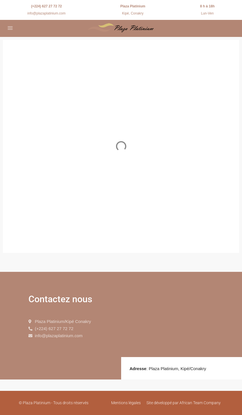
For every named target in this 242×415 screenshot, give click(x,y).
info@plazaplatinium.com (46, 13)
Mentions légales (126, 403)
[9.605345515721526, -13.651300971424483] (181, 314)
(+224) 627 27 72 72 (46, 6)
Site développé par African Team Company (183, 403)
